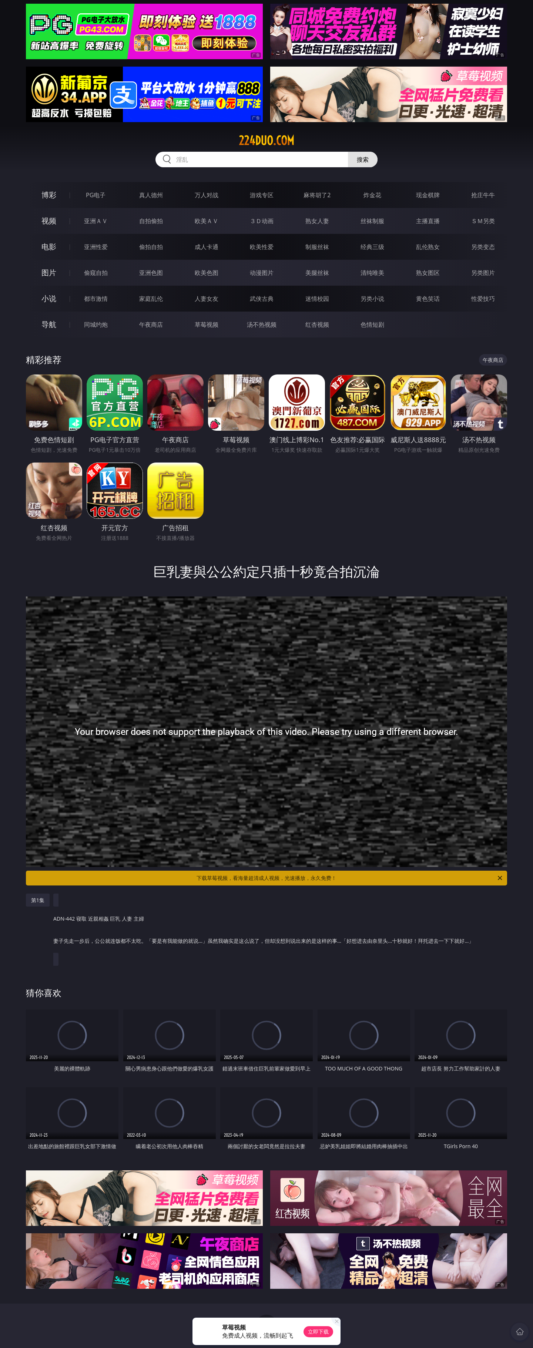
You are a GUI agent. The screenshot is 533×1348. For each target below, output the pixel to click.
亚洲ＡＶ (96, 221)
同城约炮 (96, 324)
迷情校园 (317, 299)
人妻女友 (206, 299)
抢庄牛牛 (483, 195)
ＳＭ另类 (483, 221)
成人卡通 (206, 247)
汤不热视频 (261, 324)
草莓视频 (206, 324)
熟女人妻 (317, 221)
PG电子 (95, 195)
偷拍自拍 (151, 247)
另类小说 (372, 299)
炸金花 (372, 195)
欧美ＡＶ (206, 221)
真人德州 (151, 195)
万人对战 (206, 195)
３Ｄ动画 (262, 221)
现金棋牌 (428, 195)
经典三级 (372, 247)
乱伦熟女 (428, 247)
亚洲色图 (151, 273)
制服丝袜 (317, 247)
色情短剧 (372, 324)
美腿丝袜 (317, 273)
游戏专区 (262, 195)
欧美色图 (206, 273)
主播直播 (428, 221)
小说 (48, 298)
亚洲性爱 (96, 247)
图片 (48, 273)
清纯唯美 (372, 273)
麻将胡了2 (317, 195)
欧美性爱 (262, 247)
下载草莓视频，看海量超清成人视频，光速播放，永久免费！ (350, 878)
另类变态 (483, 247)
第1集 (37, 900)
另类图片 (483, 273)
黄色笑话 (428, 299)
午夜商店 (151, 324)
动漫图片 (262, 273)
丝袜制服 (372, 221)
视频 (48, 221)
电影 (48, 247)
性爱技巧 (483, 299)
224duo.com (266, 140)
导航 (48, 324)
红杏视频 (317, 324)
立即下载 (318, 1331)
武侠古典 (262, 299)
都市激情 (96, 299)
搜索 (363, 159)
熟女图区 (428, 273)
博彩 (48, 195)
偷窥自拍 (96, 273)
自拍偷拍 (151, 221)
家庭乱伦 (151, 299)
